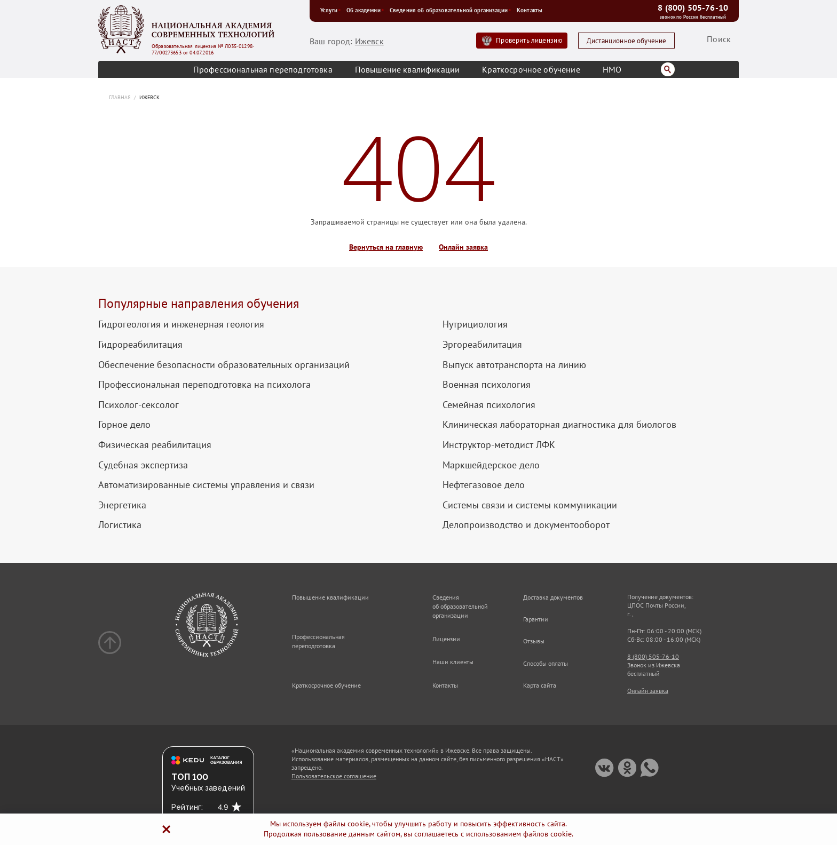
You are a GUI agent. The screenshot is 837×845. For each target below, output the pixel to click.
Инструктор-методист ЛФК (499, 445)
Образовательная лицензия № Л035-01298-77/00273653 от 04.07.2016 (203, 49)
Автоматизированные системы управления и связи (206, 485)
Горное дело (124, 425)
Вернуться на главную (386, 247)
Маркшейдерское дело (491, 465)
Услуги (330, 10)
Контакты (529, 10)
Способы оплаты (545, 663)
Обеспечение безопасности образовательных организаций (224, 365)
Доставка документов (553, 597)
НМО (612, 69)
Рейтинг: (187, 807)
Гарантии (535, 619)
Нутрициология (475, 324)
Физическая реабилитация (154, 445)
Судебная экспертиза (143, 465)
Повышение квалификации (407, 69)
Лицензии (446, 639)
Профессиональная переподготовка (263, 69)
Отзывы (533, 641)
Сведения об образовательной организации (450, 10)
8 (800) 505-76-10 (693, 7)
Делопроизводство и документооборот (526, 525)
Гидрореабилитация (140, 344)
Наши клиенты (452, 662)
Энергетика (122, 505)
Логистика (119, 525)
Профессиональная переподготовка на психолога (204, 384)
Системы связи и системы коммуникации (530, 505)
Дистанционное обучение (627, 40)
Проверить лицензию (529, 40)
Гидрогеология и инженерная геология (181, 324)
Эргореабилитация (482, 344)
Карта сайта (539, 685)
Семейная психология (489, 405)
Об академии (365, 10)
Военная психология (487, 384)
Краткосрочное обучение (531, 69)
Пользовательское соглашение (333, 776)
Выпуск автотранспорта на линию (514, 365)
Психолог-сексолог (138, 405)
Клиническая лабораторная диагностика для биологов (559, 425)
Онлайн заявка (463, 247)
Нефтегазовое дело (484, 485)
